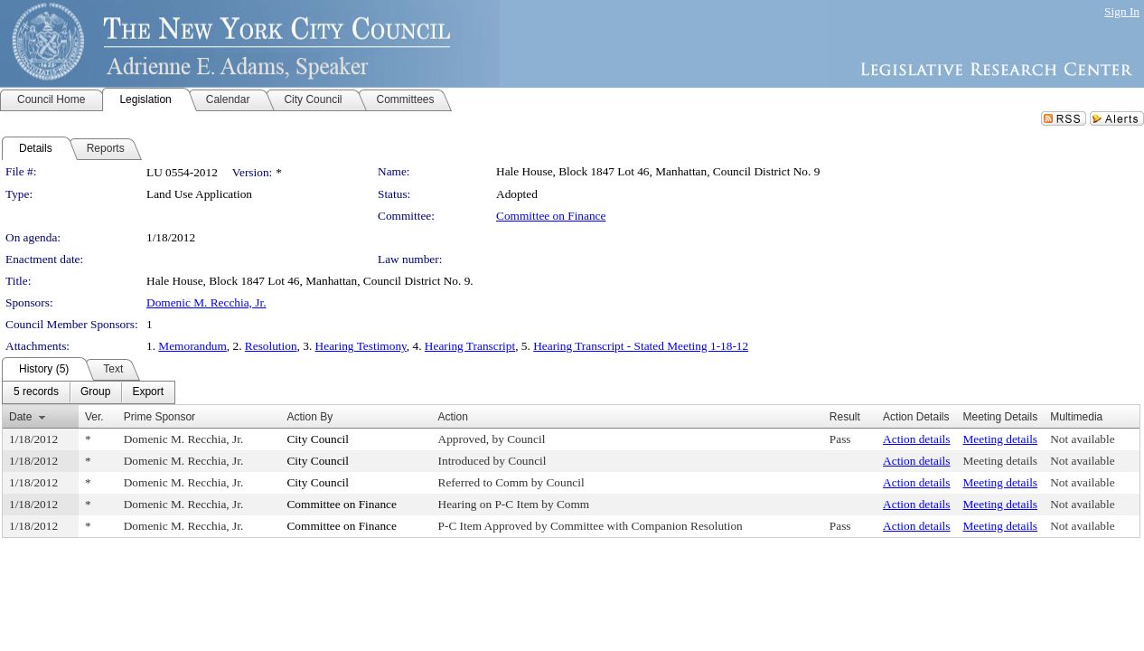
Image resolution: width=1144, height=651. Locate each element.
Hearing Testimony (361, 346)
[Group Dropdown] (95, 392)
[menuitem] (36, 392)
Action (453, 416)
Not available (1082, 439)
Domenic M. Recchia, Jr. (206, 302)
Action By (309, 416)
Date (20, 416)
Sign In (1121, 11)
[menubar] (88, 392)
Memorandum (192, 346)
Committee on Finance (550, 215)
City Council (317, 439)
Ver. (94, 416)
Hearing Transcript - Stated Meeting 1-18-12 (640, 346)
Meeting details (1000, 439)
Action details (916, 439)
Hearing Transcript (470, 346)
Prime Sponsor (159, 416)
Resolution (271, 346)
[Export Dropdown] (147, 392)
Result (845, 416)
